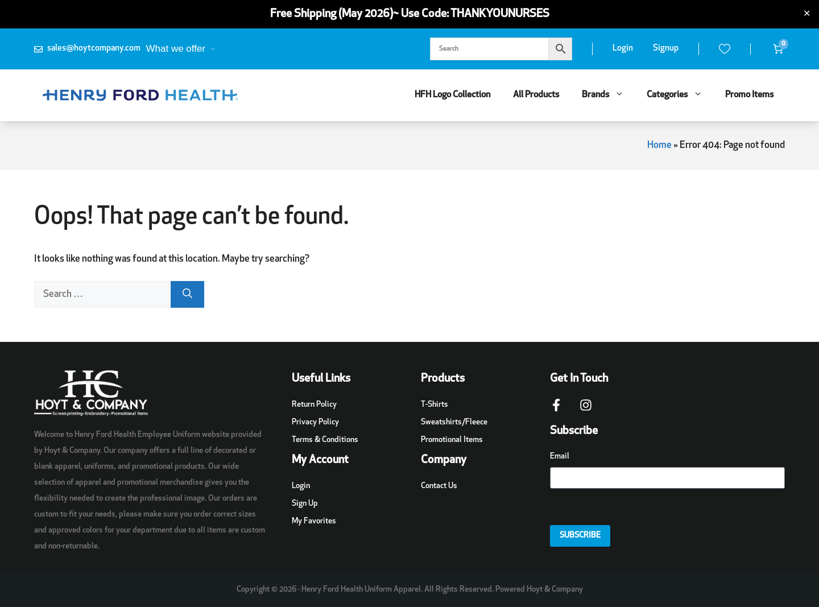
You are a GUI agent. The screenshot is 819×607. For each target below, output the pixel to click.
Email (559, 456)
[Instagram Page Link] (586, 411)
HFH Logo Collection (452, 95)
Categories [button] (680, 95)
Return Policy (314, 404)
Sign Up (305, 503)
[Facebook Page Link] (556, 411)
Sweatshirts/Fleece (454, 422)
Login (623, 48)
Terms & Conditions (325, 440)
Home (659, 145)
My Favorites (314, 521)
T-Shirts (434, 404)
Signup (666, 48)
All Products (536, 95)
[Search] (187, 294)
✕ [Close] (806, 14)
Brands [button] (608, 95)
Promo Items (749, 95)
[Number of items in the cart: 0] (778, 49)
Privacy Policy (315, 422)
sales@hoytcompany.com (93, 48)
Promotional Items (452, 440)
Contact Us (439, 486)
